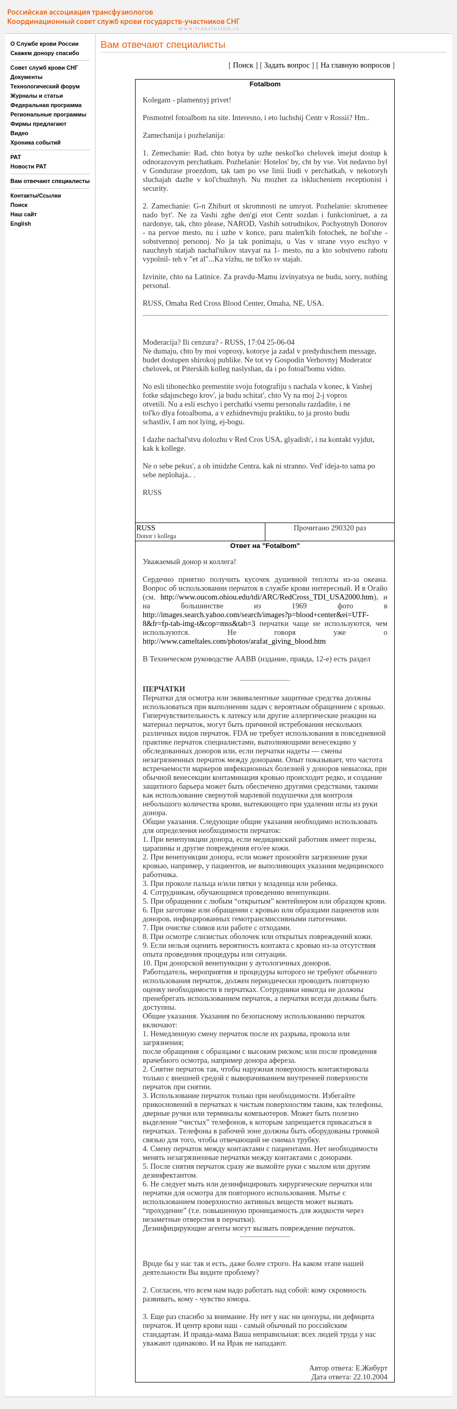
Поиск (19, 205)
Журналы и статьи (36, 96)
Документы (26, 77)
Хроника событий (35, 142)
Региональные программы (48, 114)
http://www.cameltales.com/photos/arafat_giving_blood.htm (234, 641)
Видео (19, 133)
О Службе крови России (44, 44)
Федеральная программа (46, 105)
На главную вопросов (355, 65)
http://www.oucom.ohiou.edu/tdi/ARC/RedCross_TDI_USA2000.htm (266, 597)
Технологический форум (45, 86)
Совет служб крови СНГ (44, 67)
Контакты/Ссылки (35, 195)
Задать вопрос (287, 65)
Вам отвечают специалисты (50, 181)
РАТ (15, 157)
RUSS (145, 528)
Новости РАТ (28, 166)
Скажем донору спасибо (44, 53)
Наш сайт (23, 214)
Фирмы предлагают (38, 124)
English (20, 223)
